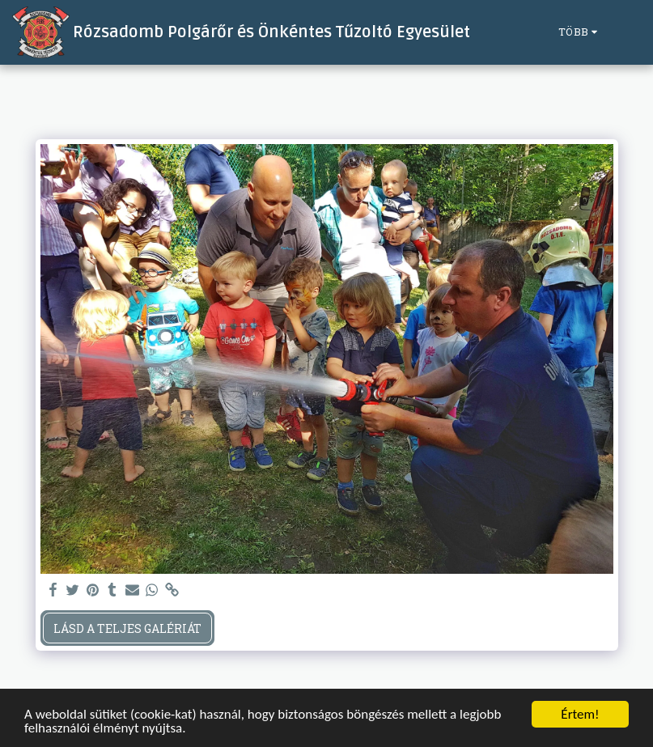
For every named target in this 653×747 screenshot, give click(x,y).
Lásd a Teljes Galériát (127, 628)
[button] (628, 32)
